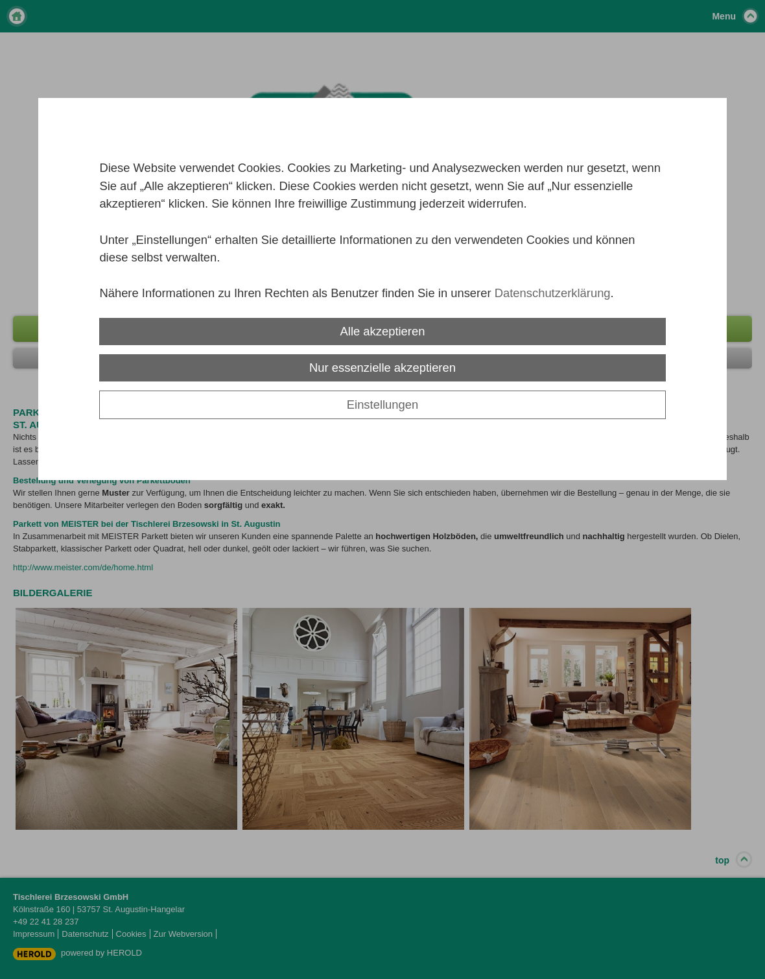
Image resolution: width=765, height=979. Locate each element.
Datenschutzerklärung (553, 293)
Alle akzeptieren (382, 331)
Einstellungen (382, 404)
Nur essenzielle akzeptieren (382, 367)
